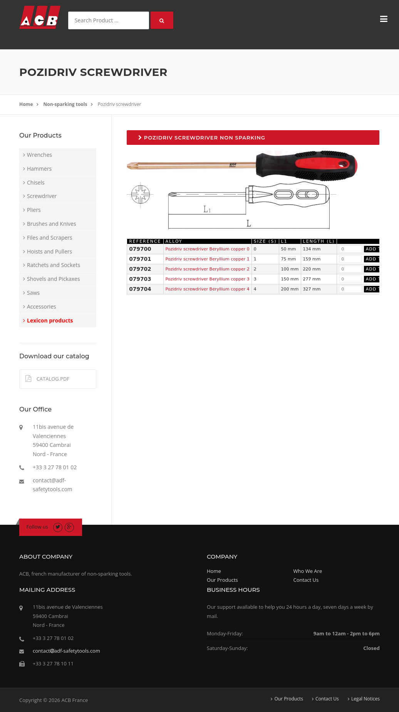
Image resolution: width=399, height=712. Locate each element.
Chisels (36, 182)
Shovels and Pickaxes (53, 278)
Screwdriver (42, 196)
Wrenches (39, 154)
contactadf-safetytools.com (66, 650)
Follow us (38, 526)
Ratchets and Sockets (53, 265)
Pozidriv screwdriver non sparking (201, 137)
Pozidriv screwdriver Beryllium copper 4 (208, 289)
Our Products (222, 579)
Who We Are (307, 571)
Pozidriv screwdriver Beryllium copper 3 (208, 279)
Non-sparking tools (65, 104)
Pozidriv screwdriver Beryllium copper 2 (208, 269)
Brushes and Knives (51, 223)
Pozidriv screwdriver (119, 104)
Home (26, 104)
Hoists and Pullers (49, 251)
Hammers (39, 168)
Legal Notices (365, 699)
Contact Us (306, 579)
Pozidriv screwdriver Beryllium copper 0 (208, 249)
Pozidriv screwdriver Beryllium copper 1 (208, 259)
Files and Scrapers (49, 237)
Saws (33, 292)
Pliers (34, 209)
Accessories (41, 306)
